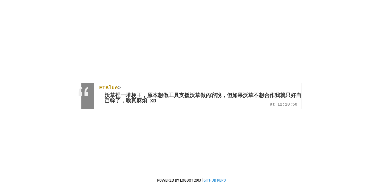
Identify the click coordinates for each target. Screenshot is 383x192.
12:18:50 (287, 105)
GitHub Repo (214, 180)
